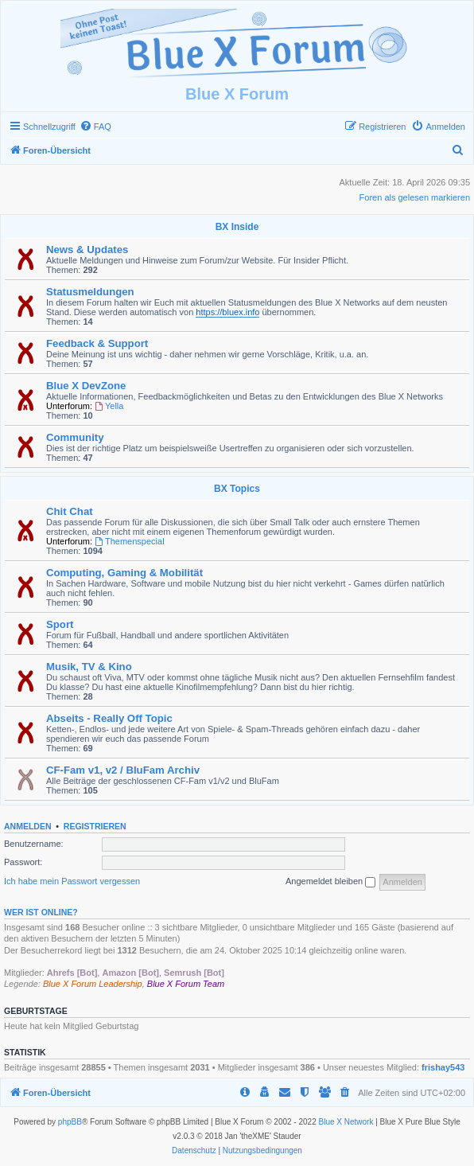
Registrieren (95, 826)
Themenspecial (129, 541)
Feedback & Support (97, 343)
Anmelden (28, 826)
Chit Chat (69, 511)
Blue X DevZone (86, 386)
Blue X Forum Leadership (92, 984)
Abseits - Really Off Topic (109, 718)
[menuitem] (95, 126)
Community (75, 437)
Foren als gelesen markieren (414, 197)
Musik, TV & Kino (89, 667)
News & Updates (87, 249)
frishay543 (443, 1067)
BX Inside (237, 226)
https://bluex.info (227, 312)
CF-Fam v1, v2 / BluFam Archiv (123, 770)
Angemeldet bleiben (330, 881)
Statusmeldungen (90, 292)
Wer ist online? (41, 912)
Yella (109, 406)
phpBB (70, 1121)
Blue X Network (346, 1121)
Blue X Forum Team (185, 984)
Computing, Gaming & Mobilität (124, 573)
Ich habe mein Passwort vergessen (72, 881)
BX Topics (237, 488)
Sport (59, 624)
